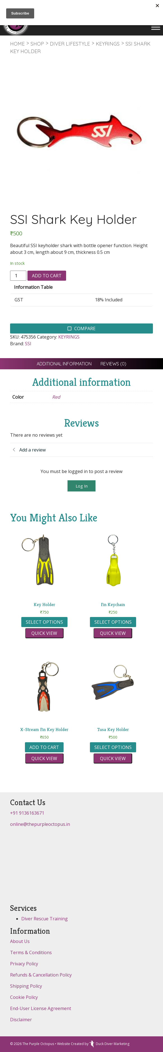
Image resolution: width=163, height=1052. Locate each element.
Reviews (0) (113, 364)
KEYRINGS (108, 44)
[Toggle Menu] (155, 27)
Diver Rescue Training (44, 919)
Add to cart (47, 276)
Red (56, 397)
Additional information (64, 364)
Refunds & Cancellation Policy (41, 975)
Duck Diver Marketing (109, 1043)
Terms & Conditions (31, 952)
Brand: (17, 344)
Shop (37, 44)
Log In (82, 486)
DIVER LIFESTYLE (70, 44)
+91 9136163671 (27, 813)
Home (17, 44)
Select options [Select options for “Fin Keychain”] (113, 622)
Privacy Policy (24, 964)
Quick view (44, 633)
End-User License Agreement (40, 1008)
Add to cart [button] (44, 747)
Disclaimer (21, 1019)
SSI (28, 344)
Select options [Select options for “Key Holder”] (44, 622)
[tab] (64, 363)
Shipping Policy (26, 986)
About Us (20, 941)
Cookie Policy (24, 997)
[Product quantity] (18, 276)
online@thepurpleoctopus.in (40, 824)
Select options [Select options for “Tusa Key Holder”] (113, 747)
